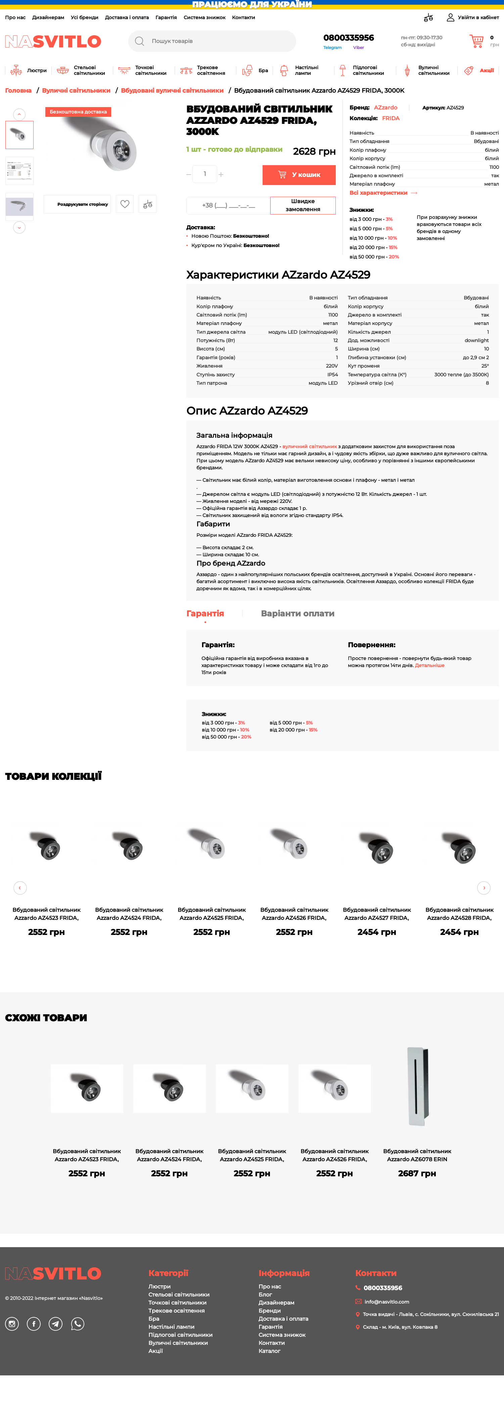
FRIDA (391, 118)
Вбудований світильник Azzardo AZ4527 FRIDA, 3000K (377, 915)
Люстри (159, 1286)
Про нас (15, 17)
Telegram (332, 47)
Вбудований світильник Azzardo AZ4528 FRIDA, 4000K (459, 915)
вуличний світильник (309, 446)
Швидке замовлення (303, 205)
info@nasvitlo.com (387, 1302)
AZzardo (385, 107)
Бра (153, 1319)
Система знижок (204, 17)
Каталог (269, 1351)
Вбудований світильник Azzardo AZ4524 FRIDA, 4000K (129, 915)
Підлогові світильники (180, 1335)
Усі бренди (84, 17)
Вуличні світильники (178, 1343)
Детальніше (430, 665)
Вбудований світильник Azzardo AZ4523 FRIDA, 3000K (46, 915)
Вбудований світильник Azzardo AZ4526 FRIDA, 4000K (294, 915)
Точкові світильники (177, 1303)
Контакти (243, 17)
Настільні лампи (171, 1327)
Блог (265, 1294)
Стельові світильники (179, 1294)
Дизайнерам (48, 17)
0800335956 (348, 38)
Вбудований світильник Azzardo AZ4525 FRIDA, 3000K (212, 915)
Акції (155, 1351)
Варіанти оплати (297, 613)
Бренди (270, 1311)
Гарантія (166, 17)
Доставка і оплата (127, 17)
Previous (19, 106)
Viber (358, 47)
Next (19, 235)
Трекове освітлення (176, 1311)
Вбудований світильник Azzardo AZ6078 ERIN (417, 1155)
